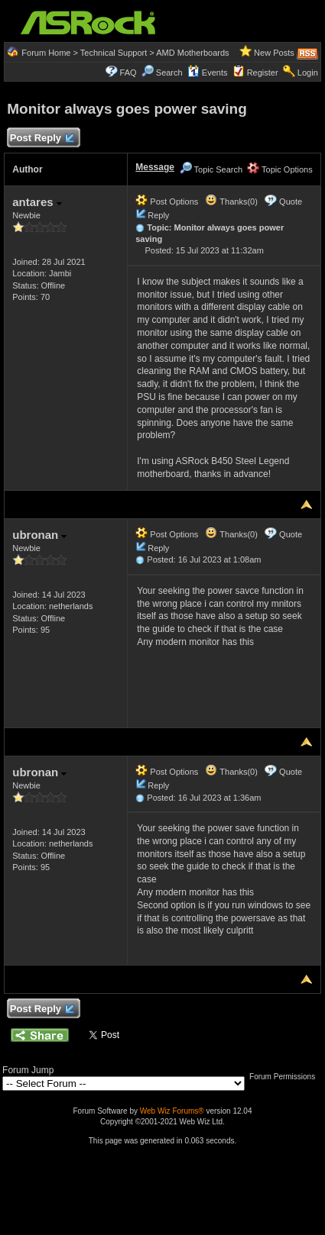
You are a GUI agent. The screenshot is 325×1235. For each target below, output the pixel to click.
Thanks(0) (231, 201)
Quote (290, 201)
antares (37, 201)
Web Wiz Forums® (172, 1111)
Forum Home (45, 52)
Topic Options (280, 169)
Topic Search (211, 169)
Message (154, 167)
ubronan (39, 534)
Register (262, 72)
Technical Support (113, 52)
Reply (158, 215)
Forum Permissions (286, 1076)
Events (207, 72)
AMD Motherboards (192, 52)
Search (169, 72)
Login (307, 72)
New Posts (274, 52)
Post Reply (41, 138)
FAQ (128, 72)
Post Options (166, 201)
